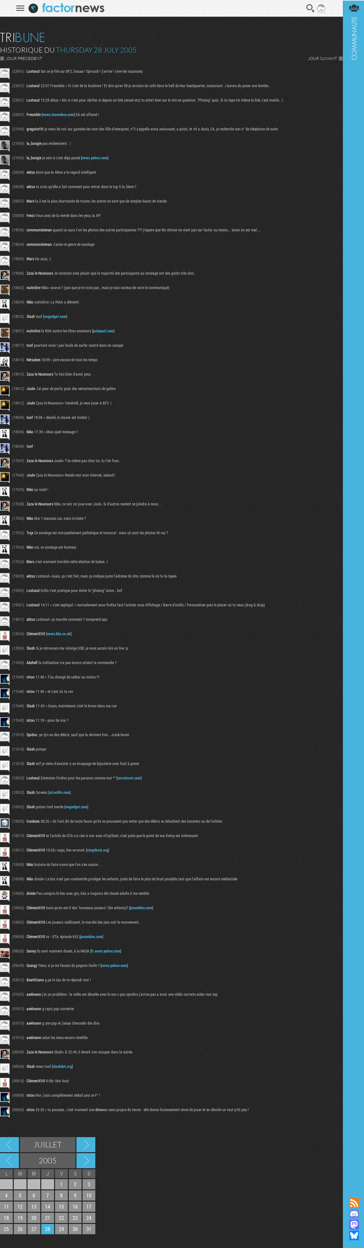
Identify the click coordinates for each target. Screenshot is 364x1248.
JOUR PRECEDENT (24, 58)
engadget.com (55, 316)
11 (6, 1206)
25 (6, 1229)
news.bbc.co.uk (59, 633)
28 (47, 1229)
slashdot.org (62, 1066)
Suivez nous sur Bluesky (353, 1235)
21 (47, 1217)
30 (75, 1229)
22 (61, 1217)
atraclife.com (59, 792)
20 (33, 1217)
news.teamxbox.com (58, 114)
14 (47, 1206)
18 (6, 1217)
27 (33, 1229)
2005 (48, 1160)
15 (61, 1206)
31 (88, 1229)
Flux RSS (353, 1203)
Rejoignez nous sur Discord (353, 1214)
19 (20, 1217)
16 (75, 1206)
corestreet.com (129, 777)
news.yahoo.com (94, 157)
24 (88, 1217)
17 (88, 1206)
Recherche (310, 8)
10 (88, 1195)
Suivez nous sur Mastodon (353, 1224)
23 (75, 1217)
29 (61, 1229)
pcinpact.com (103, 330)
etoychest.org (97, 850)
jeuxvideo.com (141, 907)
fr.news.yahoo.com (105, 950)
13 (33, 1206)
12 (20, 1206)
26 (20, 1229)
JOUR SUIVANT (321, 58)
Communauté (353, 593)
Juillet (48, 1144)
